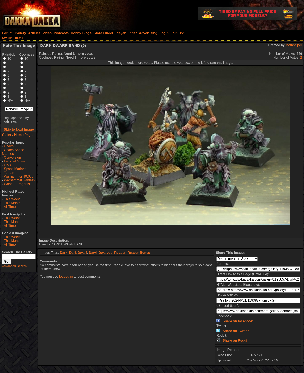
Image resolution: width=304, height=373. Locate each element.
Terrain (9, 172)
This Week (12, 199)
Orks (7, 165)
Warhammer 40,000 (19, 176)
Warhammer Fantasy (19, 180)
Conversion (12, 157)
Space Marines (15, 169)
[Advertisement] (171, 231)
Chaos (9, 146)
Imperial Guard (15, 161)
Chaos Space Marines (13, 152)
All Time (10, 206)
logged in (66, 276)
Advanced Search (14, 266)
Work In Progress (17, 184)
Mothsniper (294, 45)
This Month (12, 203)
